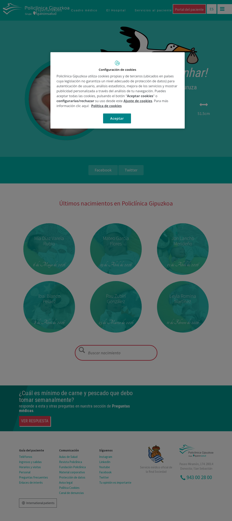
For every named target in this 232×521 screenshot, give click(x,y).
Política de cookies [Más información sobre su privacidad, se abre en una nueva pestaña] (106, 106)
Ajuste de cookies (138, 101)
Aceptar (117, 118)
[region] (117, 90)
